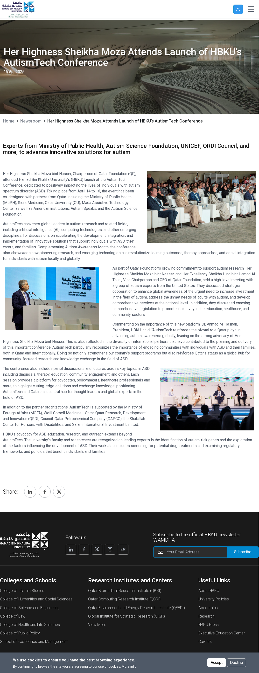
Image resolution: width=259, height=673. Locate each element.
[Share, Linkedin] (30, 492)
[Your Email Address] (206, 552)
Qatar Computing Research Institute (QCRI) (124, 599)
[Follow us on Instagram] (110, 549)
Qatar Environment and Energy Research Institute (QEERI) (136, 607)
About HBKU (208, 590)
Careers (205, 641)
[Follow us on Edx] (123, 549)
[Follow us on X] (97, 549)
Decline (236, 662)
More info (129, 666)
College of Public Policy (20, 633)
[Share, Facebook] (45, 492)
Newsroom (31, 120)
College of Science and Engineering (30, 607)
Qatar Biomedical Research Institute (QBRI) (124, 590)
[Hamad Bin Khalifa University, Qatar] (18, 9)
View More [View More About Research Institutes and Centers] (97, 624)
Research (206, 616)
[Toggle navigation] (251, 9)
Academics (208, 607)
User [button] (238, 9)
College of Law (12, 616)
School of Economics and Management (34, 641)
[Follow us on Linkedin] (71, 549)
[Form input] (243, 552)
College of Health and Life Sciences (30, 624)
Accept (217, 662)
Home (8, 120)
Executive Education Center (221, 633)
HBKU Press (208, 624)
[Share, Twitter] (59, 492)
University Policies (213, 599)
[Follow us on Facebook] (84, 549)
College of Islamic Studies (22, 590)
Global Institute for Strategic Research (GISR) (126, 616)
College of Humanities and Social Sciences (36, 599)
